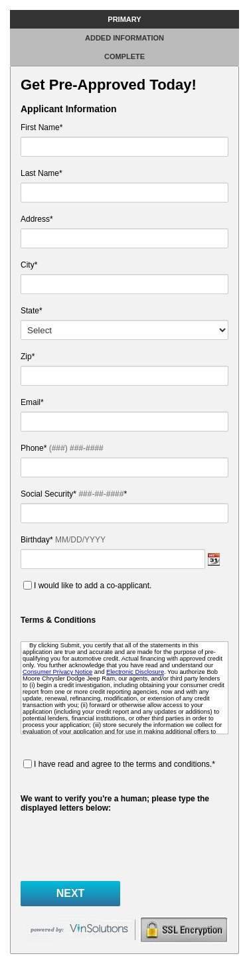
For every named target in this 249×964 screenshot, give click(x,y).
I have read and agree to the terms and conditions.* (124, 764)
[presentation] (121, 845)
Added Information (124, 38)
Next (70, 893)
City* (29, 265)
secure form (183, 929)
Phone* (62, 448)
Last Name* (41, 173)
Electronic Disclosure (135, 672)
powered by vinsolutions (80, 929)
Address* (37, 219)
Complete (124, 56)
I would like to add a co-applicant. (92, 585)
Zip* (28, 356)
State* (31, 310)
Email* (79, 402)
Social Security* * (74, 494)
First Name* (41, 127)
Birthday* (63, 539)
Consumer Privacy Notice (57, 672)
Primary (124, 19)
